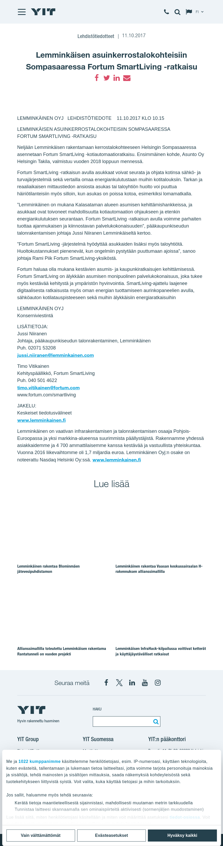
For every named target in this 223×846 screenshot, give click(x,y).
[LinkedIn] (116, 78)
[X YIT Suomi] (119, 682)
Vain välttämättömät (41, 835)
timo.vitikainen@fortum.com (48, 387)
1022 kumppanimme (40, 761)
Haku (97, 709)
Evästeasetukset (111, 835)
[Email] (126, 78)
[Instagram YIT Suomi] (158, 682)
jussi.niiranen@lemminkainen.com (55, 355)
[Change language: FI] (196, 11)
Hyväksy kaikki (182, 835)
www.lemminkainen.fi (41, 420)
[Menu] (21, 11)
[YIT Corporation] (132, 682)
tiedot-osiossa (185, 817)
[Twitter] (106, 78)
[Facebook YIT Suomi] (106, 682)
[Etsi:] (155, 721)
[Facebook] (96, 78)
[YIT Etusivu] (43, 11)
